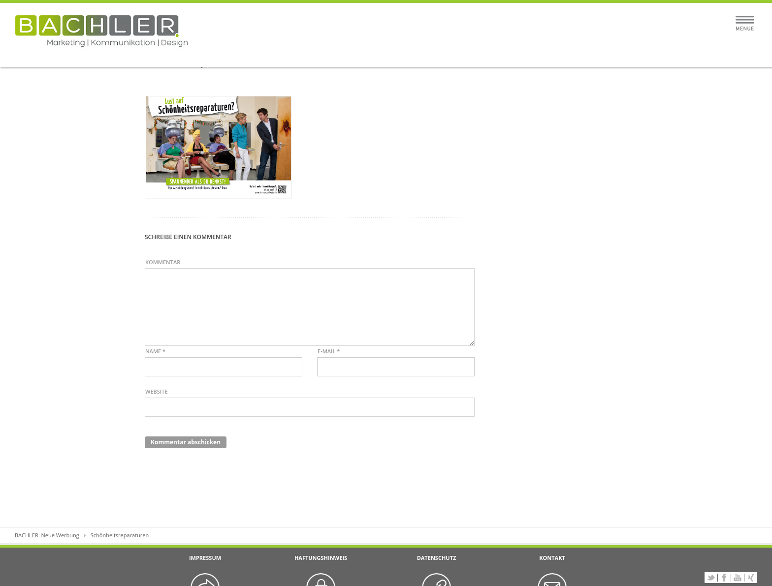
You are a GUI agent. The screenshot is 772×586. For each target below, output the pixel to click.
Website (156, 391)
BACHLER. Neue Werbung (47, 535)
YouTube (737, 578)
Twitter (711, 578)
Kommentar (162, 262)
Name (155, 351)
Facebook (724, 578)
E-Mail (329, 351)
